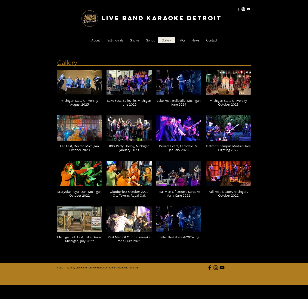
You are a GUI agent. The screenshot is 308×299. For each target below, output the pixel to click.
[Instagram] (243, 9)
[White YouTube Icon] (248, 9)
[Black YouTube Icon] (222, 268)
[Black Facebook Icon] (210, 268)
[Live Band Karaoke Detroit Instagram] (216, 268)
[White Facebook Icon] (238, 9)
